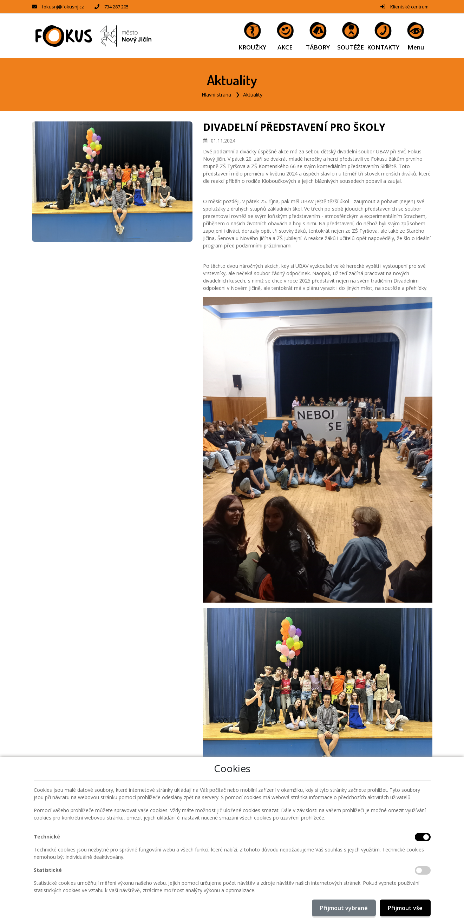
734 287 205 (116, 7)
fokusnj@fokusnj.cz (63, 7)
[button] (415, 36)
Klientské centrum (409, 7)
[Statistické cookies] (423, 870)
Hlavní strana (216, 94)
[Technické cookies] (423, 837)
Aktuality (252, 94)
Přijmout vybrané (344, 908)
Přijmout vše (405, 908)
